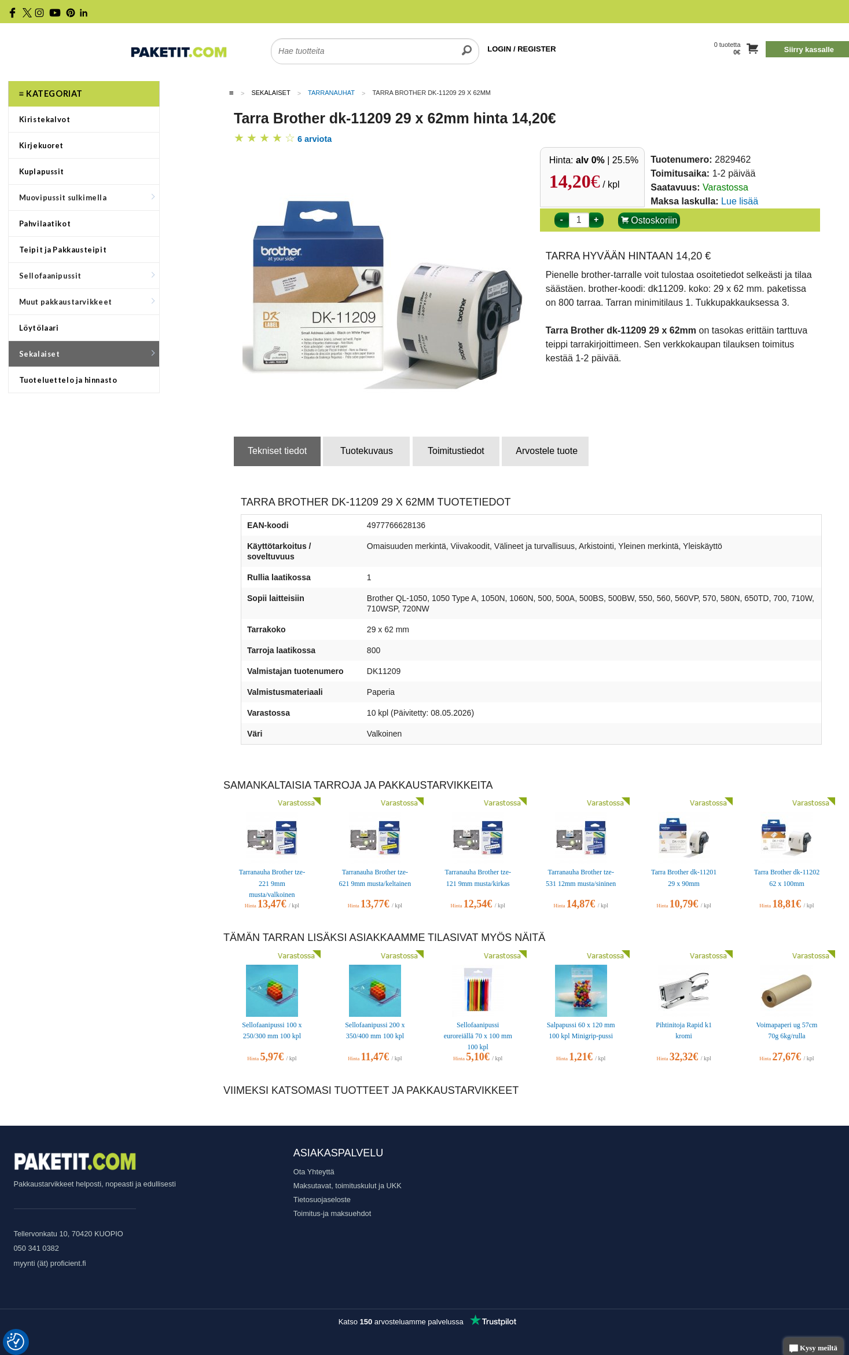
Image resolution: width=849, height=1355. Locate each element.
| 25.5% (607, 160)
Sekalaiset (87, 353)
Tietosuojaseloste (322, 1199)
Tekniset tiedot (277, 451)
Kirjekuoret (41, 145)
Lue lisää (739, 201)
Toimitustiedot (456, 451)
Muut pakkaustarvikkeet (87, 301)
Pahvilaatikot (45, 223)
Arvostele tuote (547, 451)
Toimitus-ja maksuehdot (332, 1213)
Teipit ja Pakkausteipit (63, 249)
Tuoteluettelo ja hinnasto (68, 379)
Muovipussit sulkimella (87, 197)
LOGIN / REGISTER (521, 49)
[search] (466, 44)
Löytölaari (39, 327)
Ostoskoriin (649, 220)
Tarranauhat (331, 92)
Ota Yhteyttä (314, 1171)
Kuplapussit (42, 171)
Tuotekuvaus (366, 451)
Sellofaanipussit (87, 275)
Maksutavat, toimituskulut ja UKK (347, 1185)
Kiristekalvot (45, 119)
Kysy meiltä (813, 1349)
